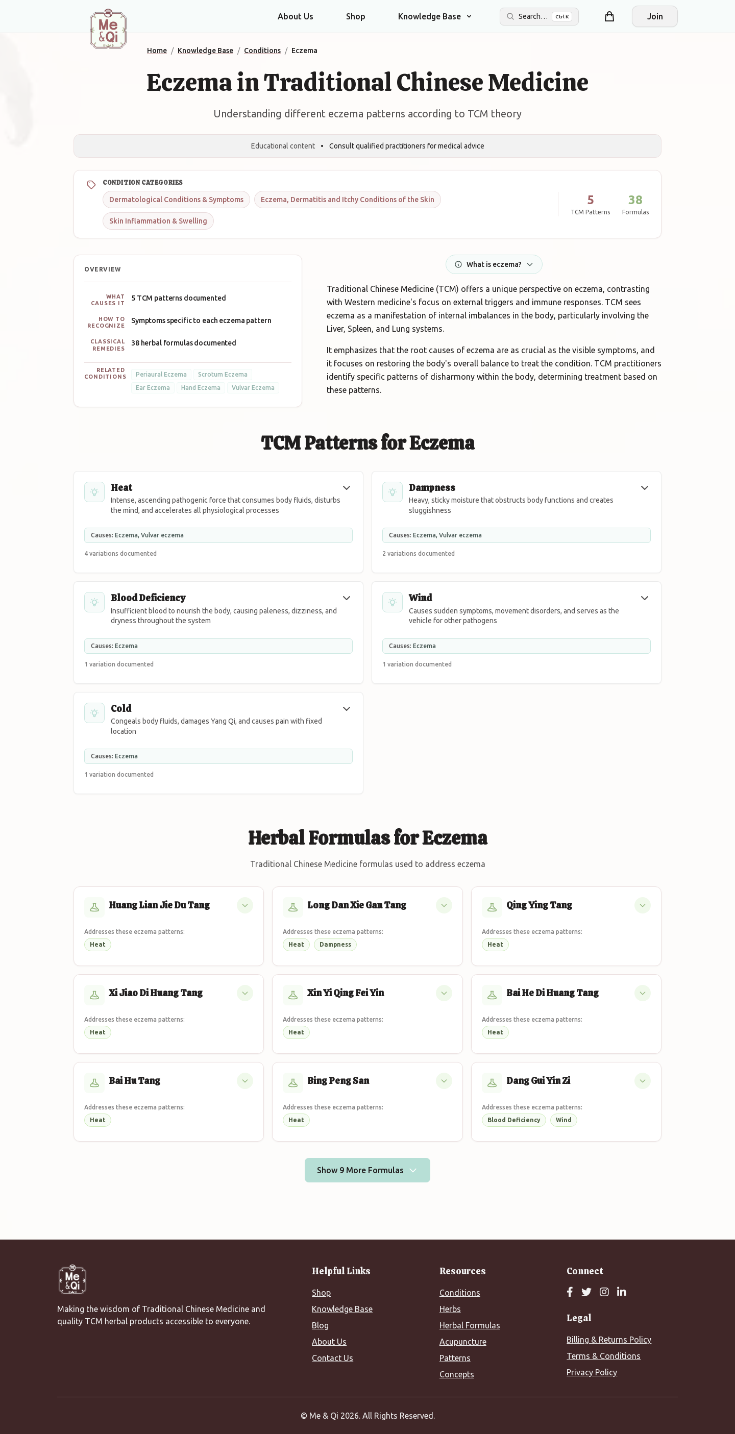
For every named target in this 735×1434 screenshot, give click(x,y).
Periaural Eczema (161, 374)
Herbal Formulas (469, 1325)
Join (655, 16)
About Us (295, 16)
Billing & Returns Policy (609, 1339)
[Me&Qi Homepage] (108, 28)
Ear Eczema (153, 387)
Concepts (456, 1374)
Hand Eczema (200, 387)
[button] (346, 488)
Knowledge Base (342, 1309)
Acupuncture (462, 1341)
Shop (355, 16)
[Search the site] (539, 17)
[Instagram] (604, 1293)
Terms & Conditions (604, 1356)
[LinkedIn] (621, 1293)
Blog (320, 1325)
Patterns (455, 1358)
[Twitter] (586, 1293)
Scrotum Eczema (223, 374)
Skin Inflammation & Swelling (158, 221)
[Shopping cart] (609, 16)
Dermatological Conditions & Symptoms (176, 199)
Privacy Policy (592, 1372)
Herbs (450, 1309)
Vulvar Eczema (253, 387)
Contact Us (332, 1358)
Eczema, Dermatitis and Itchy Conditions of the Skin (347, 199)
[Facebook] (570, 1293)
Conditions (459, 1292)
